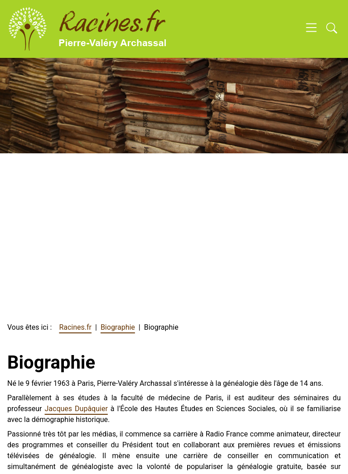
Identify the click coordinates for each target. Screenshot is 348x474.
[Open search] (332, 29)
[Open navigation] (311, 29)
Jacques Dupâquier (76, 408)
